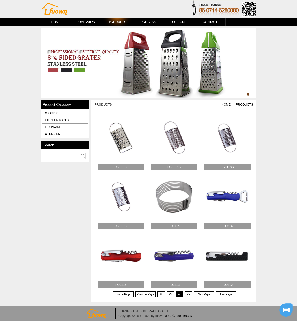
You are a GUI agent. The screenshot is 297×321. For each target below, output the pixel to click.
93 (170, 294)
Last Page (226, 294)
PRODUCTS (117, 22)
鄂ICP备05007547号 (178, 316)
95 (188, 294)
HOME (56, 22)
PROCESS (148, 22)
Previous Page (145, 294)
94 (179, 294)
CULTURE (179, 22)
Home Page (123, 294)
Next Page (204, 294)
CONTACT (210, 22)
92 (161, 294)
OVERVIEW (86, 22)
